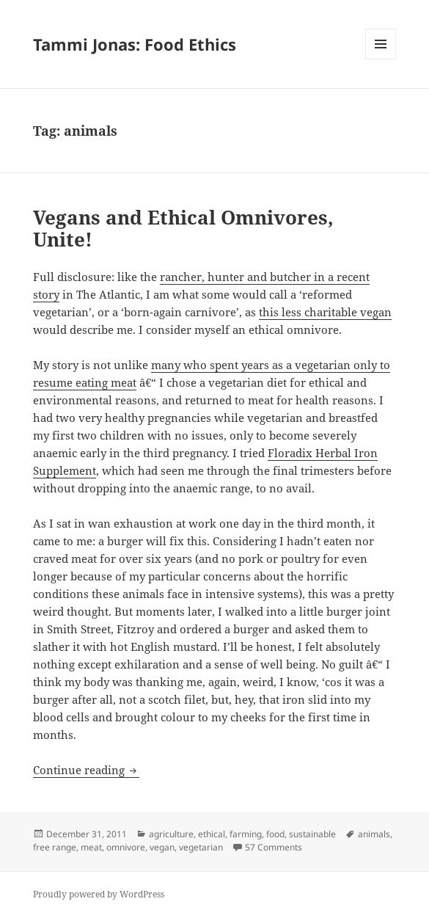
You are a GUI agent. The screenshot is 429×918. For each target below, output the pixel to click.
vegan (162, 847)
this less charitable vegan (325, 312)
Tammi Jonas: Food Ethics (134, 44)
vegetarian (201, 847)
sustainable (312, 834)
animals (374, 834)
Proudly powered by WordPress (98, 894)
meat (91, 847)
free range (54, 847)
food (275, 834)
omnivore (125, 847)
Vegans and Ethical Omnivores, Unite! (183, 228)
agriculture (171, 834)
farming (246, 834)
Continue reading (86, 769)
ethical (211, 834)
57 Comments (273, 847)
